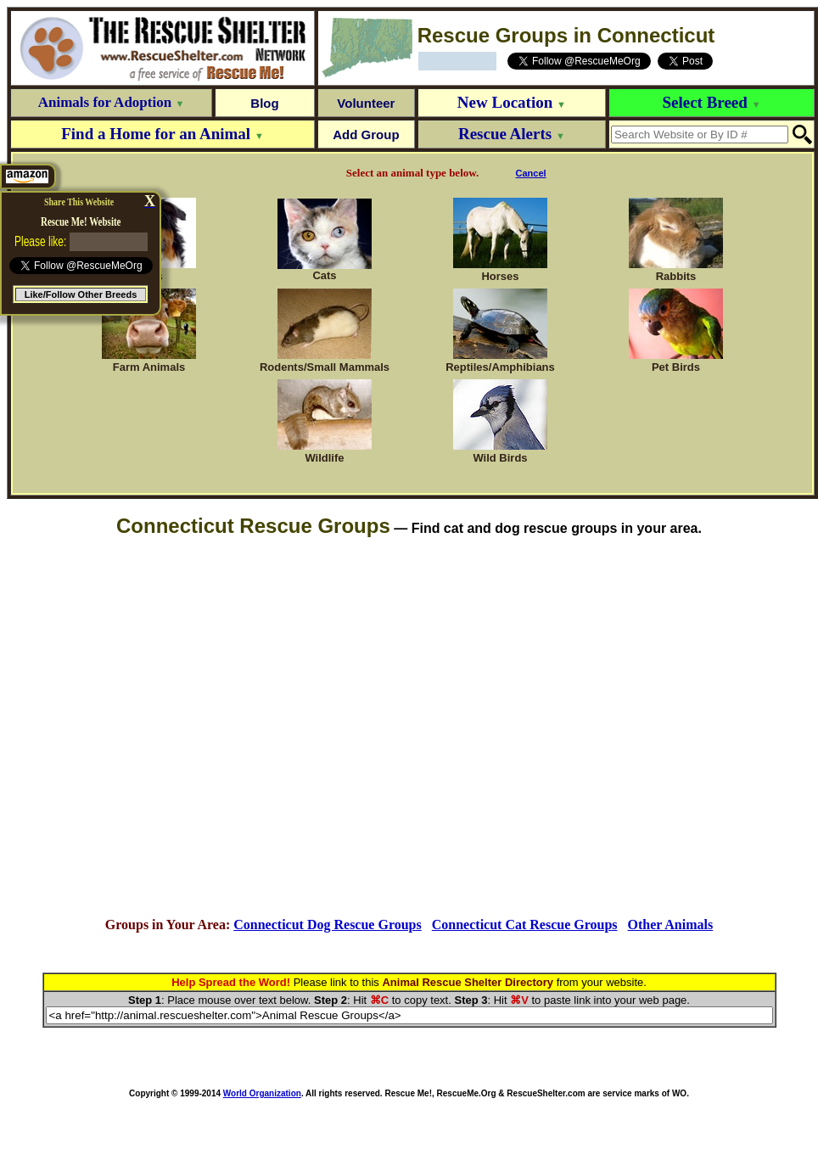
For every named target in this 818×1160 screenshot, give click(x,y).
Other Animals (671, 924)
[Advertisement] (406, 728)
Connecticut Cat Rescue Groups (525, 924)
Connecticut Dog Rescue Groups (327, 924)
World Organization (262, 1093)
